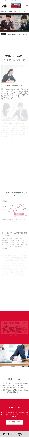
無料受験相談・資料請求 (14, 422)
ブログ (15, 11)
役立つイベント (23, 11)
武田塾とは (3, 11)
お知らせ (3, 34)
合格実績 (10, 11)
